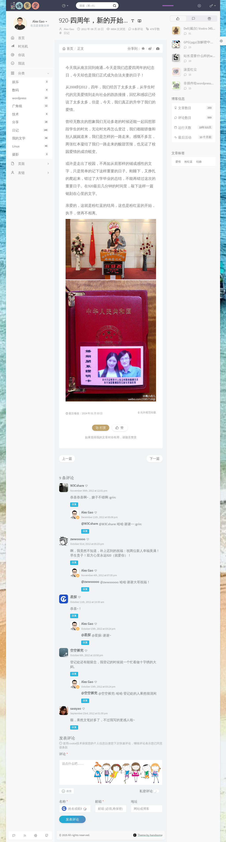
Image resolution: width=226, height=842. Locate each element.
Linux (30, 146)
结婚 (199, 161)
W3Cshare (77, 485)
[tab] (178, 18)
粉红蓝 (188, 161)
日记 (30, 130)
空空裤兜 (76, 650)
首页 (67, 48)
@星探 (86, 635)
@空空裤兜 (89, 693)
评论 (63, 754)
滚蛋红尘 (190, 69)
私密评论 (146, 791)
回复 (74, 504)
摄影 (30, 154)
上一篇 (67, 458)
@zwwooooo (90, 582)
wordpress (30, 98)
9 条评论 (137, 29)
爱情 (178, 161)
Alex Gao (69, 29)
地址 (134, 801)
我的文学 (30, 138)
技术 (30, 114)
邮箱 (99, 801)
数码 (30, 90)
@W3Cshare (89, 523)
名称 (63, 801)
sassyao (75, 708)
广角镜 (30, 106)
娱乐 (30, 82)
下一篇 (155, 458)
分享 (30, 122)
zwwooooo (77, 539)
